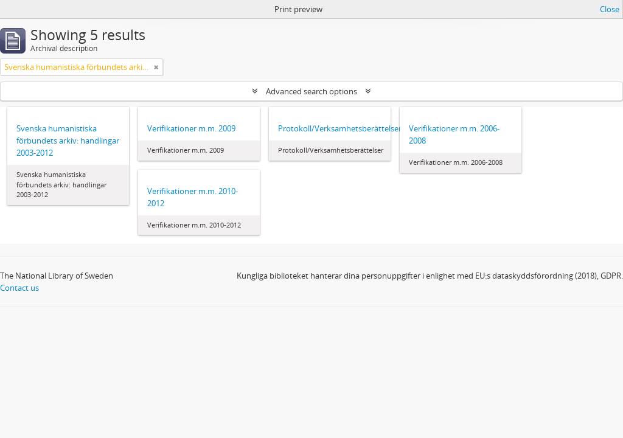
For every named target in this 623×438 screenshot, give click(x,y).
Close (609, 9)
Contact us (19, 287)
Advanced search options (311, 91)
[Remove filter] (156, 67)
